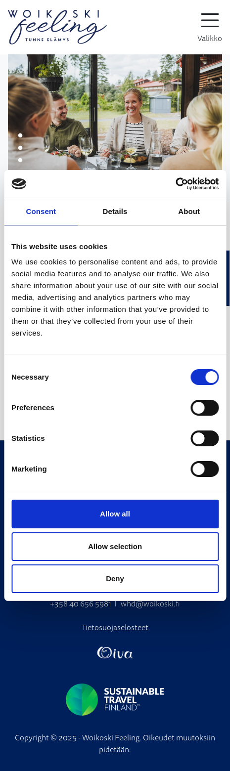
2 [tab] (20, 148)
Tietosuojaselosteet (115, 627)
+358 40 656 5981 (80, 603)
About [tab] (189, 211)
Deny (115, 578)
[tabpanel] (115, 118)
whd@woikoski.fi (150, 603)
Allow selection (115, 546)
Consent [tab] (41, 211)
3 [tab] (20, 161)
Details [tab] (115, 211)
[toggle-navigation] (209, 27)
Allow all (115, 514)
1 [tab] (20, 136)
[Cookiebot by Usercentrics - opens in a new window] (175, 183)
